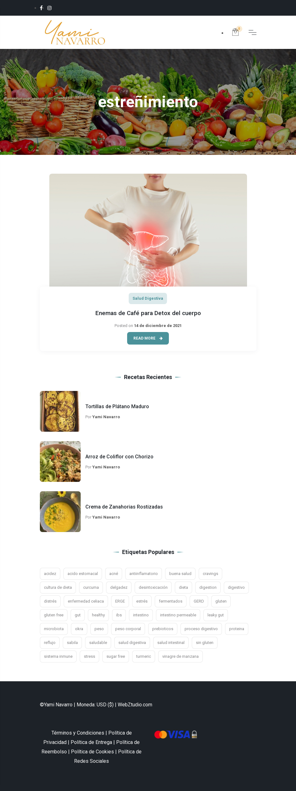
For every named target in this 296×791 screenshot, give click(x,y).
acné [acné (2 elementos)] (113, 573)
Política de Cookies (92, 752)
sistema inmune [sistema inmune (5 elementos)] (58, 656)
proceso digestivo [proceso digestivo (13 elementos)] (201, 628)
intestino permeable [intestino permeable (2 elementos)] (178, 615)
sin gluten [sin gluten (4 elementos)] (204, 642)
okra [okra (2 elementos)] (79, 628)
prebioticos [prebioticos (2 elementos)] (162, 628)
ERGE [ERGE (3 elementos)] (120, 601)
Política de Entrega (91, 742)
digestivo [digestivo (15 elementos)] (236, 587)
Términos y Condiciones (77, 733)
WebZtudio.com (135, 705)
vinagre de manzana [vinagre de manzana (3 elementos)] (180, 656)
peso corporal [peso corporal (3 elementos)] (128, 628)
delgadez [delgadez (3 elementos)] (118, 587)
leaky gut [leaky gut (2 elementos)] (215, 615)
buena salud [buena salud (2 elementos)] (180, 573)
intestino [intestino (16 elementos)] (141, 615)
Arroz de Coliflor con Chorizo (119, 457)
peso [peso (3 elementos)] (99, 628)
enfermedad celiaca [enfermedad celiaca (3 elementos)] (86, 601)
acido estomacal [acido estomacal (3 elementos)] (82, 573)
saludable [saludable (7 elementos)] (98, 642)
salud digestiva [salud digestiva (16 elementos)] (132, 642)
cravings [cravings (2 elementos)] (210, 573)
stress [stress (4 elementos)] (89, 656)
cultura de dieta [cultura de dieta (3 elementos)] (58, 587)
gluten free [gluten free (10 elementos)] (53, 615)
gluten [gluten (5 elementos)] (221, 601)
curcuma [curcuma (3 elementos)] (91, 587)
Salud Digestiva (147, 298)
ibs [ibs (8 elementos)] (119, 615)
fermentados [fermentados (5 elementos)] (170, 601)
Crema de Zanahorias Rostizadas (124, 507)
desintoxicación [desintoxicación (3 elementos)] (153, 587)
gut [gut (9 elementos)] (78, 615)
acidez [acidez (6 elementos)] (50, 573)
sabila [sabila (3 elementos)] (72, 642)
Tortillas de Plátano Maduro (117, 406)
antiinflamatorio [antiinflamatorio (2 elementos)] (143, 573)
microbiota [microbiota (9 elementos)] (54, 628)
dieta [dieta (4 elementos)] (183, 587)
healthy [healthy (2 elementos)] (98, 615)
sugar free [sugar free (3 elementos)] (115, 656)
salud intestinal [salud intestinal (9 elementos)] (171, 642)
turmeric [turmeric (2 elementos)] (143, 656)
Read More (148, 338)
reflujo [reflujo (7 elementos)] (50, 642)
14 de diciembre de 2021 (158, 325)
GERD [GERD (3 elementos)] (199, 601)
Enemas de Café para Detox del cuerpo (148, 313)
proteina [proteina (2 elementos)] (236, 628)
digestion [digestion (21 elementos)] (208, 587)
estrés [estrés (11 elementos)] (142, 601)
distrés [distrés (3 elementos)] (50, 601)
